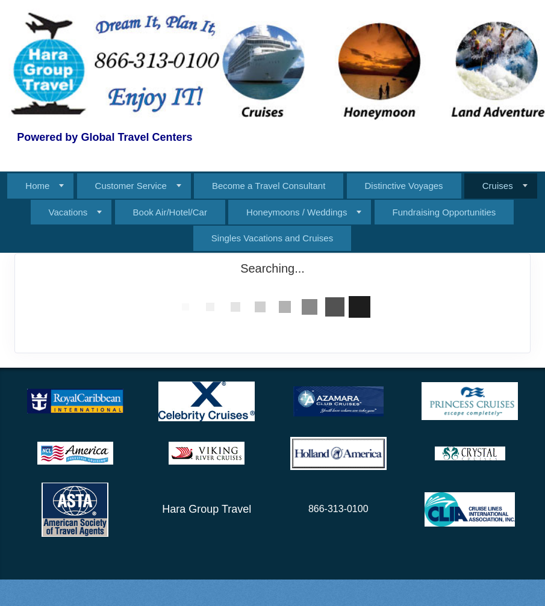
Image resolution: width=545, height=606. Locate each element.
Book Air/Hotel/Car (170, 212)
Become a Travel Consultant (268, 186)
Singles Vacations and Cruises (272, 238)
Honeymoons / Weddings (296, 212)
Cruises (497, 186)
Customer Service (131, 186)
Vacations (68, 212)
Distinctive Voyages (404, 186)
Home (37, 186)
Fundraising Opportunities (444, 212)
